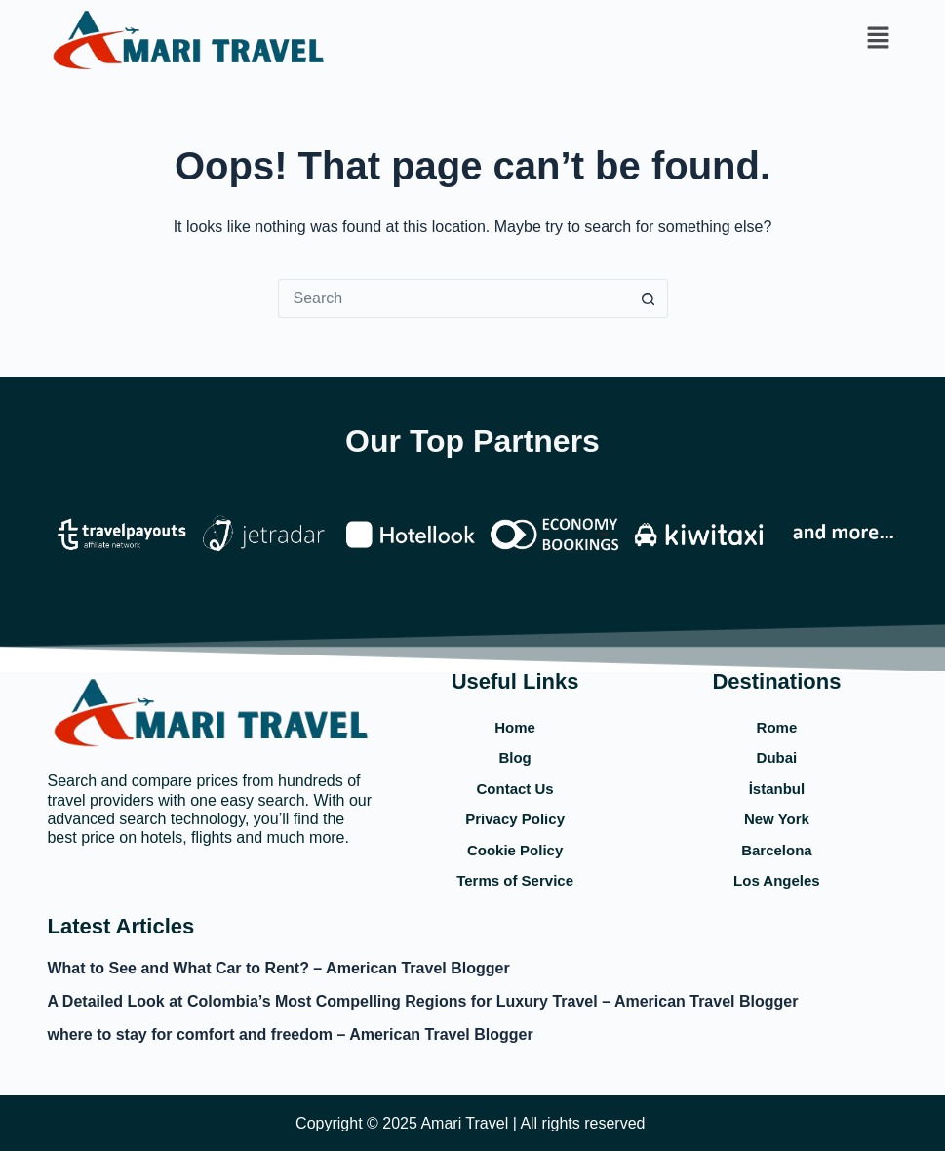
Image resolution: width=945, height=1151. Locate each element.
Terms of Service (514, 880)
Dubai (777, 757)
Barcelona (776, 850)
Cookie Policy (515, 850)
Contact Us (515, 788)
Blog (514, 757)
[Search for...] (453, 298)
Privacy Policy (515, 819)
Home (514, 727)
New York (776, 819)
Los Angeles (776, 880)
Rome (777, 727)
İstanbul (777, 788)
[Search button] (648, 298)
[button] (877, 39)
